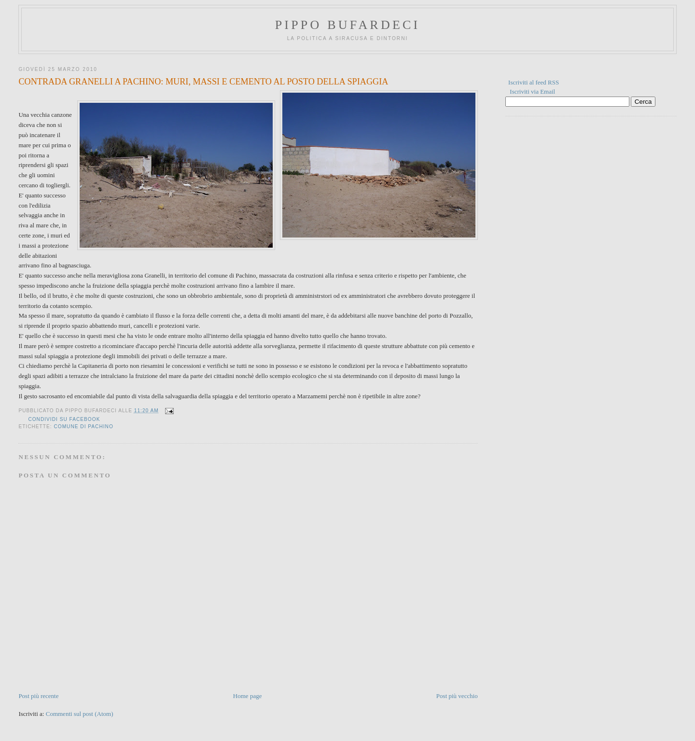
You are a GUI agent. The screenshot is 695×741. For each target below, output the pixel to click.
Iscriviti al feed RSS (533, 82)
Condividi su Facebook (64, 419)
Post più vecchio (457, 695)
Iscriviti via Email (532, 91)
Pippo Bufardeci (347, 25)
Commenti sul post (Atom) (79, 713)
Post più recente (38, 695)
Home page (247, 695)
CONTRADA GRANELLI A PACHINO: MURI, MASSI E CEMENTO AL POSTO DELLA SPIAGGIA (203, 81)
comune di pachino (83, 426)
